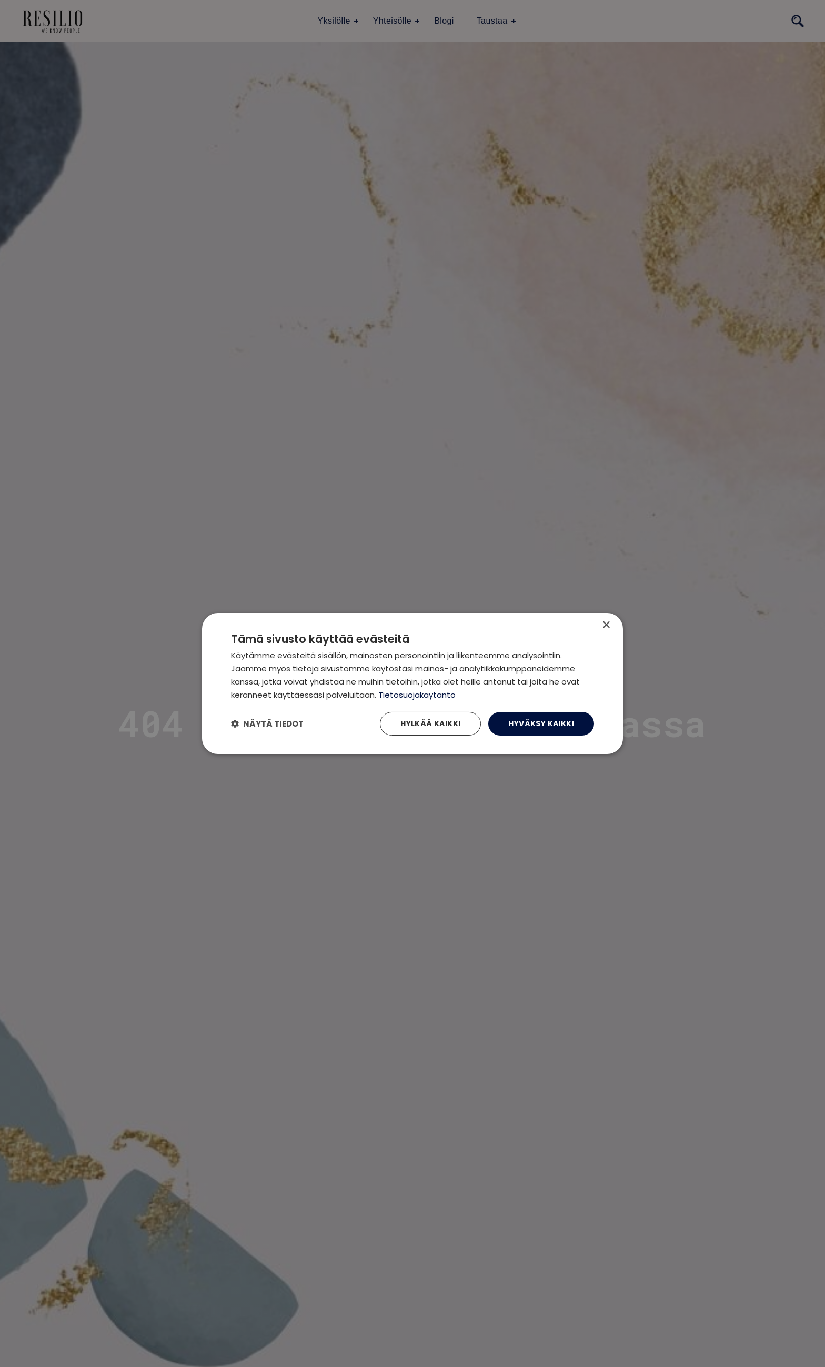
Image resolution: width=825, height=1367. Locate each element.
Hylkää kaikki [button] (430, 723)
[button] (267, 724)
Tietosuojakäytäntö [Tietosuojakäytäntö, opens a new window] (417, 694)
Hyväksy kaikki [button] (541, 723)
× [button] (606, 625)
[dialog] (412, 683)
